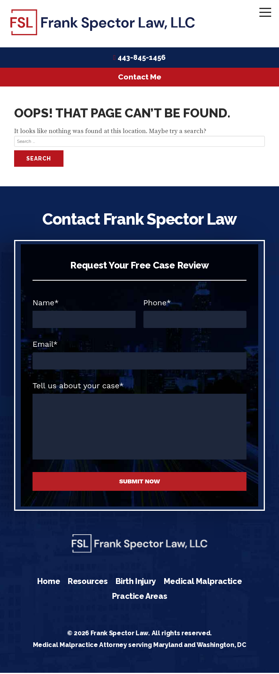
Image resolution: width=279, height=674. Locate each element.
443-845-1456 (142, 58)
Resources (87, 582)
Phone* (157, 303)
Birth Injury (136, 582)
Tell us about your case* (78, 386)
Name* (46, 303)
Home (48, 582)
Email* (45, 345)
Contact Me (139, 78)
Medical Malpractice (203, 582)
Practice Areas (139, 597)
